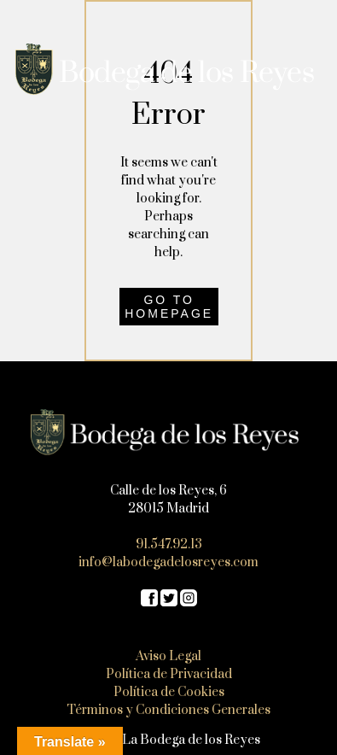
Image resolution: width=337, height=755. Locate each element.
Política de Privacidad (169, 674)
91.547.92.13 (169, 544)
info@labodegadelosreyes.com (168, 562)
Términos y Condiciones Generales (168, 710)
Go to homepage (169, 306)
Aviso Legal (168, 656)
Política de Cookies (168, 692)
